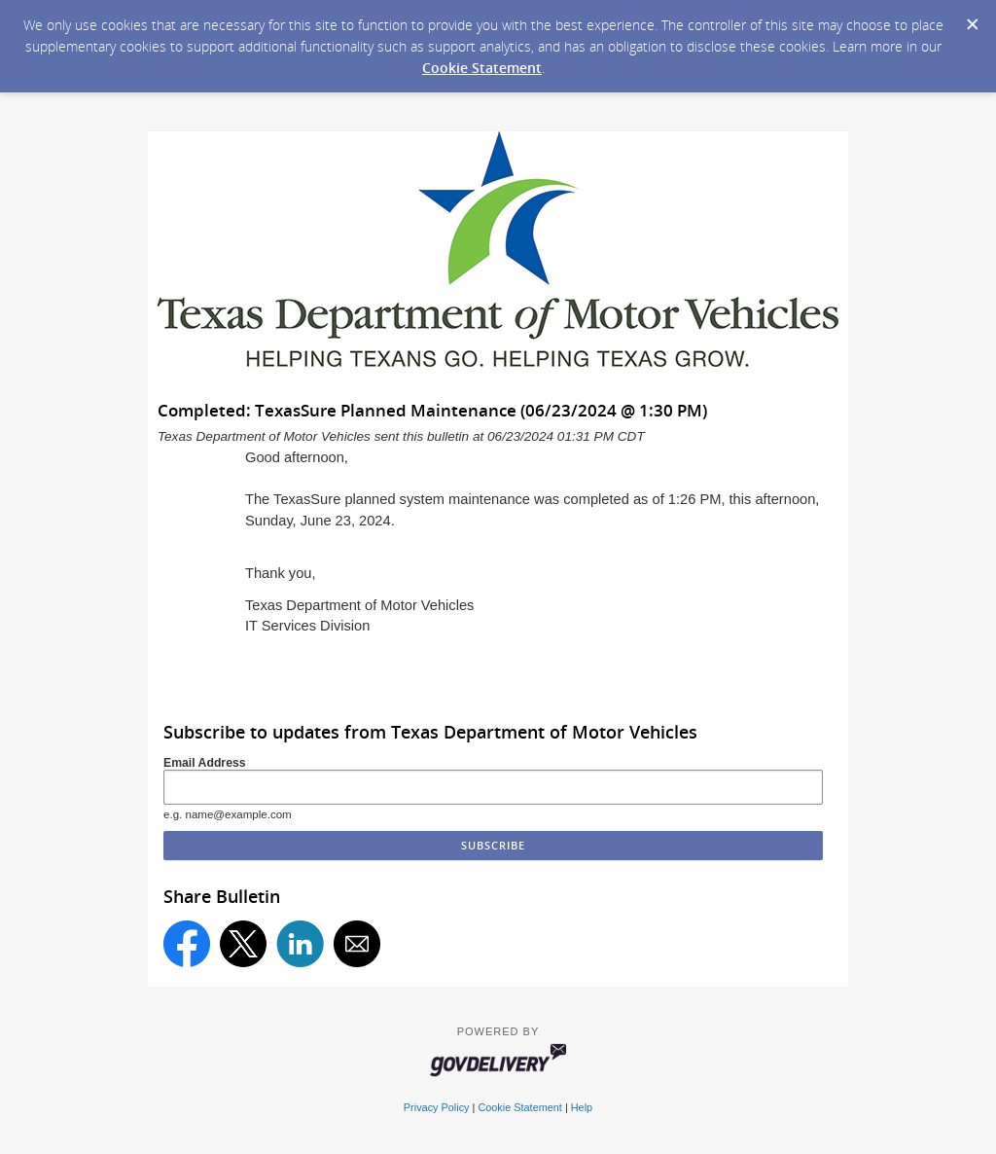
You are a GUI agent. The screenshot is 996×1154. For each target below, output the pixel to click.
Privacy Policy (437, 1107)
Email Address (204, 763)
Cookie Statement (482, 67)
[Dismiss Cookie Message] (971, 18)
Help (581, 1107)
